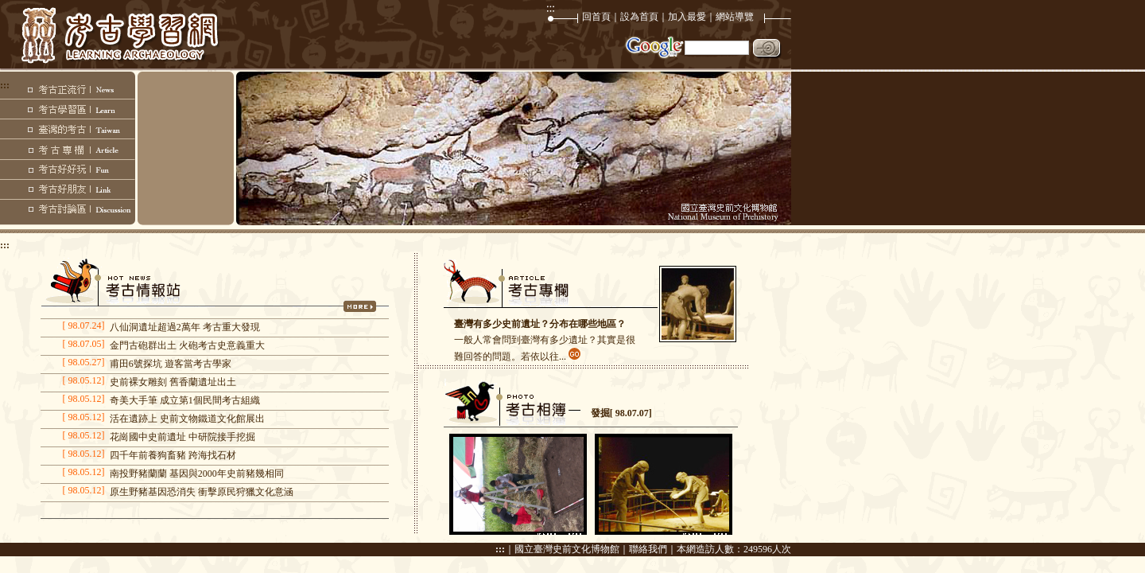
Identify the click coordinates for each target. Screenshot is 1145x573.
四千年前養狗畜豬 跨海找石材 (173, 455)
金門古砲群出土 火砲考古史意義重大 (187, 345)
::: (500, 549)
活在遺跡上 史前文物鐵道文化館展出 (187, 418)
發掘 (600, 413)
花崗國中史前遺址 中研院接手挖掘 (182, 436)
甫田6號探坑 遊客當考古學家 (170, 363)
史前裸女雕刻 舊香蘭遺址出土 (173, 382)
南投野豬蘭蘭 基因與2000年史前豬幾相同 (197, 473)
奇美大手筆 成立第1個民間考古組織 (185, 400)
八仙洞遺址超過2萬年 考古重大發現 (185, 327)
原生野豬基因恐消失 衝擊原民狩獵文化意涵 (201, 491)
